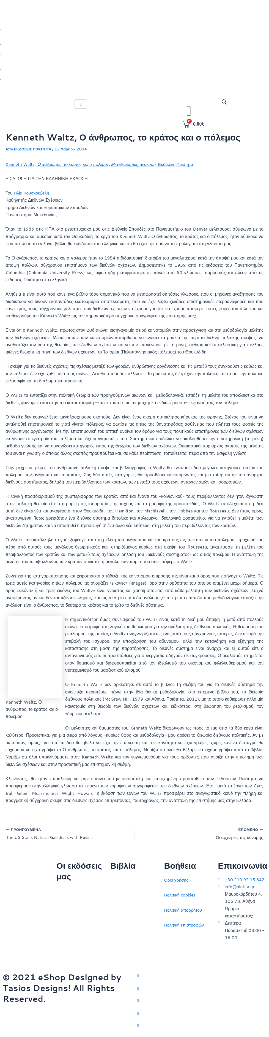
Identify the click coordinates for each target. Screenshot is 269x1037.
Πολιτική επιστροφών (184, 923)
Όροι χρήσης (176, 878)
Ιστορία (117, 908)
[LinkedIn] (201, 1012)
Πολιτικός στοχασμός (130, 923)
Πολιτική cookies (180, 893)
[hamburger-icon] (81, 105)
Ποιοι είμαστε (69, 904)
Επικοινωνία (69, 919)
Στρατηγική (120, 893)
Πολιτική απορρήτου (184, 908)
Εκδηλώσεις (68, 934)
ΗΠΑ (115, 953)
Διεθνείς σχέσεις (126, 878)
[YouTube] (201, 1025)
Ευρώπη (118, 938)
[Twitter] (201, 973)
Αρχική (63, 889)
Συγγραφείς (68, 949)
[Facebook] (201, 986)
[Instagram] (201, 999)
